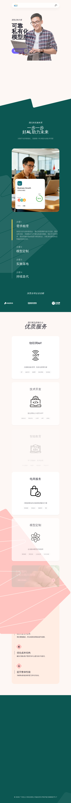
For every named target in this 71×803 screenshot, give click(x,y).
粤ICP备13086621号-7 (49, 797)
